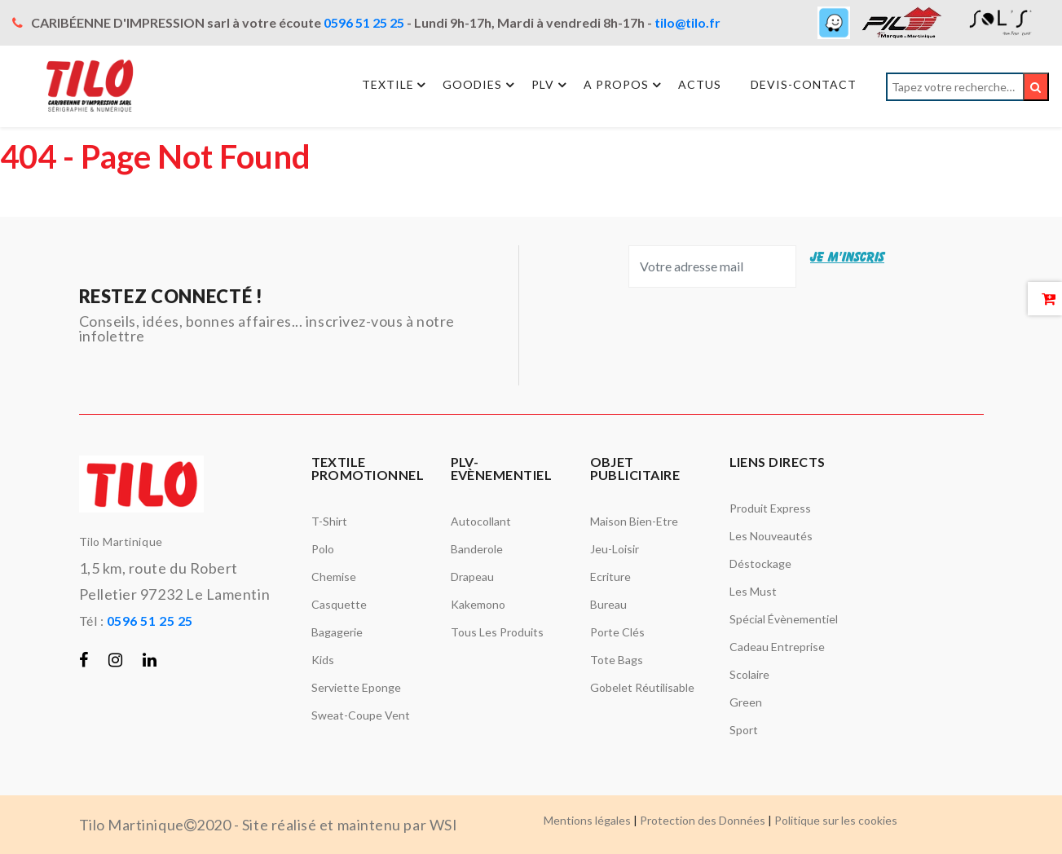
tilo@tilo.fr (687, 22)
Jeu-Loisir (614, 549)
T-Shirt (329, 521)
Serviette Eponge (356, 687)
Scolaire (749, 674)
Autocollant (481, 521)
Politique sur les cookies (835, 820)
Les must (753, 591)
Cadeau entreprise (777, 647)
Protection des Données (702, 820)
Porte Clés (617, 632)
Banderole (477, 549)
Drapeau (472, 576)
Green (745, 702)
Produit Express (770, 508)
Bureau (608, 604)
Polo (322, 549)
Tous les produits (497, 632)
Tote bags (616, 660)
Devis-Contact (804, 85)
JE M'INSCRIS (847, 256)
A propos (625, 85)
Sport (743, 730)
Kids (322, 660)
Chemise (333, 576)
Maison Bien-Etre (634, 521)
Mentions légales (587, 820)
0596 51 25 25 (364, 22)
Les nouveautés (771, 536)
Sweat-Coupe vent (360, 715)
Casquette (339, 604)
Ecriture (610, 576)
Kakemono (478, 604)
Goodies (481, 85)
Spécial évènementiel (783, 619)
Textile (395, 85)
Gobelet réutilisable (642, 687)
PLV (551, 85)
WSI (444, 825)
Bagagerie (337, 632)
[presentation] (739, 336)
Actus (699, 85)
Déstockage (760, 563)
